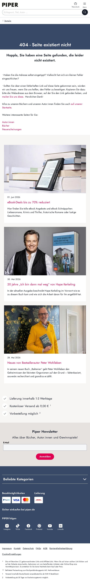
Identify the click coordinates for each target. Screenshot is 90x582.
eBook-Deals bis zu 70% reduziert (28, 202)
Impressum (7, 548)
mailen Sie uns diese (12, 96)
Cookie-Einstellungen (11, 554)
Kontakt (17, 548)
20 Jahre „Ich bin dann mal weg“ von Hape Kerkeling (41, 284)
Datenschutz (28, 548)
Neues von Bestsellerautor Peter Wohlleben (34, 362)
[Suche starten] (85, 12)
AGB (45, 548)
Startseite (7, 21)
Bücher (5, 125)
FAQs (38, 548)
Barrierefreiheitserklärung (60, 548)
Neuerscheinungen (11, 129)
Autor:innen (8, 122)
